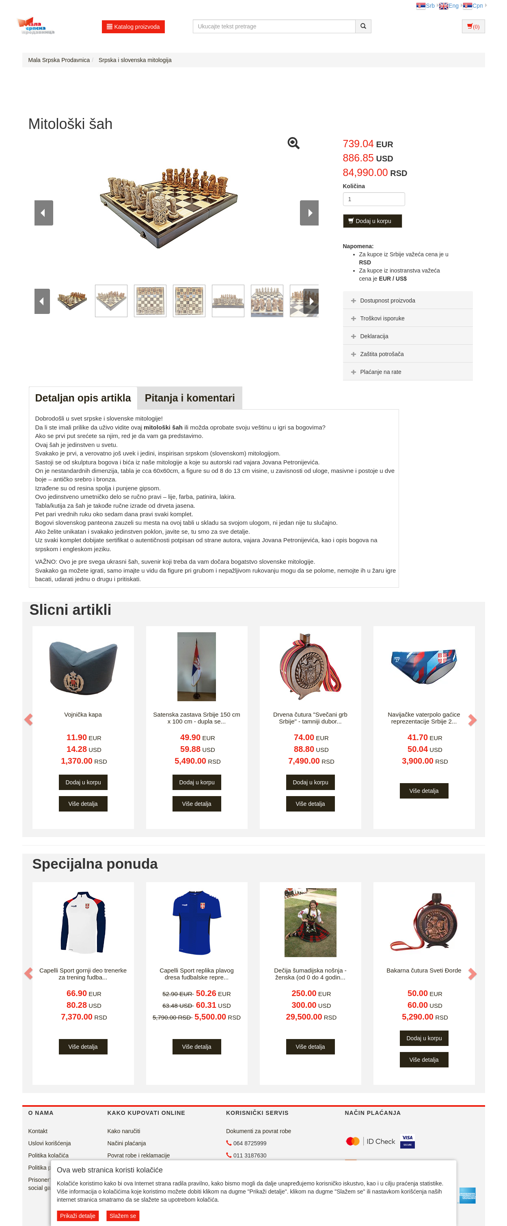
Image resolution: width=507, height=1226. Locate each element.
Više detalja (82, 804)
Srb (425, 5)
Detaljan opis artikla (83, 398)
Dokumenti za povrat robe (258, 1131)
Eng (449, 5)
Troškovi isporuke (377, 318)
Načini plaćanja (127, 1143)
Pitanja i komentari (190, 398)
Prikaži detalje (77, 1216)
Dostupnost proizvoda (382, 300)
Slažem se (123, 1216)
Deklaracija (368, 336)
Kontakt (37, 1131)
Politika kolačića (48, 1155)
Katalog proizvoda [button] (133, 27)
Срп (473, 5)
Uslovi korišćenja (49, 1143)
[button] (29, 719)
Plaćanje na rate (375, 372)
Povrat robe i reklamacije (139, 1155)
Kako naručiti (124, 1131)
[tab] (408, 300)
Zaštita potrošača (376, 354)
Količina (354, 186)
